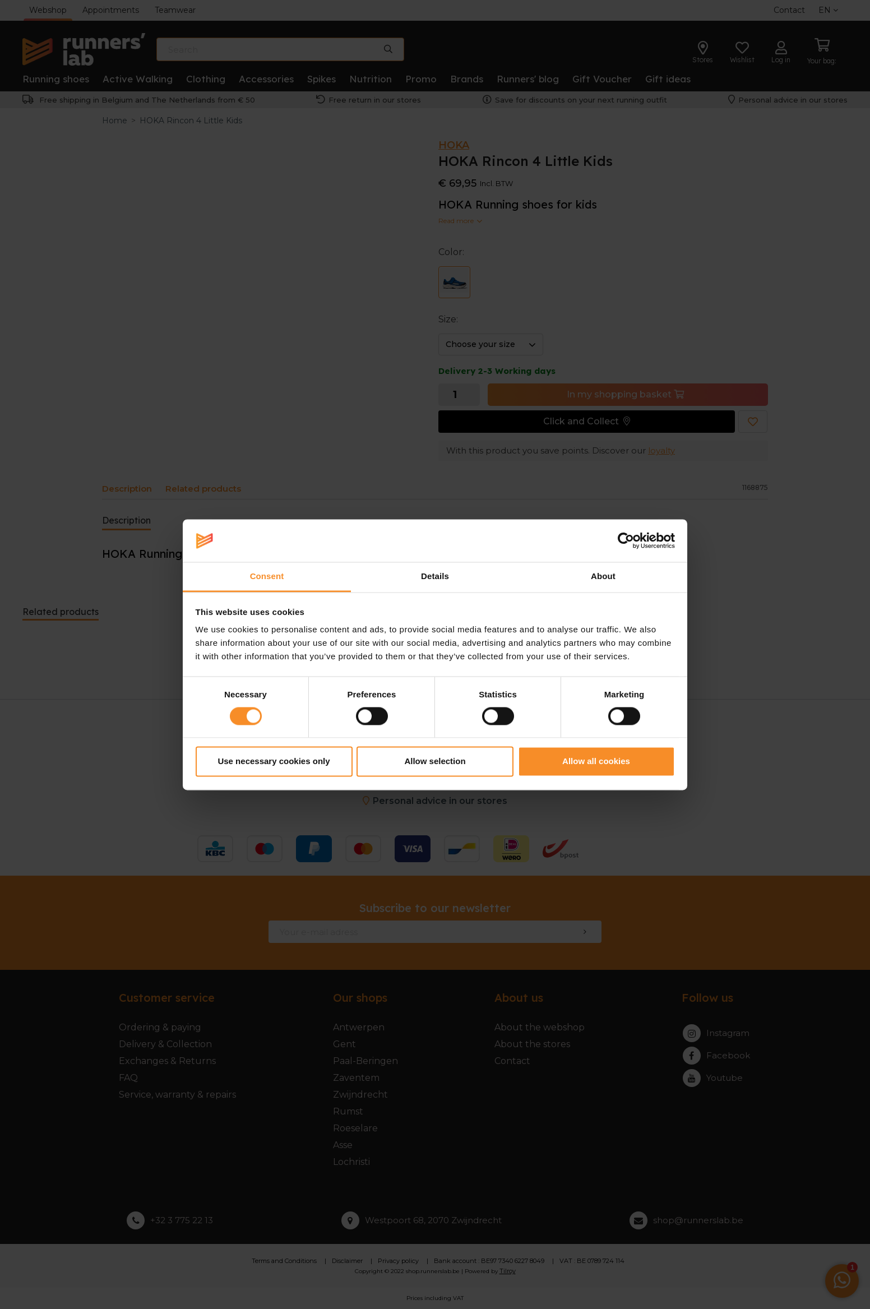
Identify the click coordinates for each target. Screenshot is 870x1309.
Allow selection (434, 761)
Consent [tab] (267, 576)
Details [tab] (435, 576)
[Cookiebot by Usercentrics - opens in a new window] (626, 540)
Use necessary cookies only (274, 761)
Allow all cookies (596, 761)
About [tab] (603, 576)
